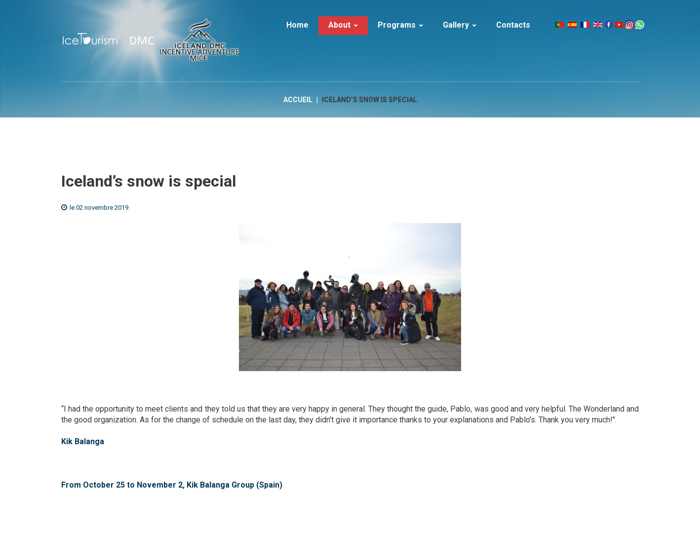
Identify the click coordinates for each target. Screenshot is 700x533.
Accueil (297, 100)
